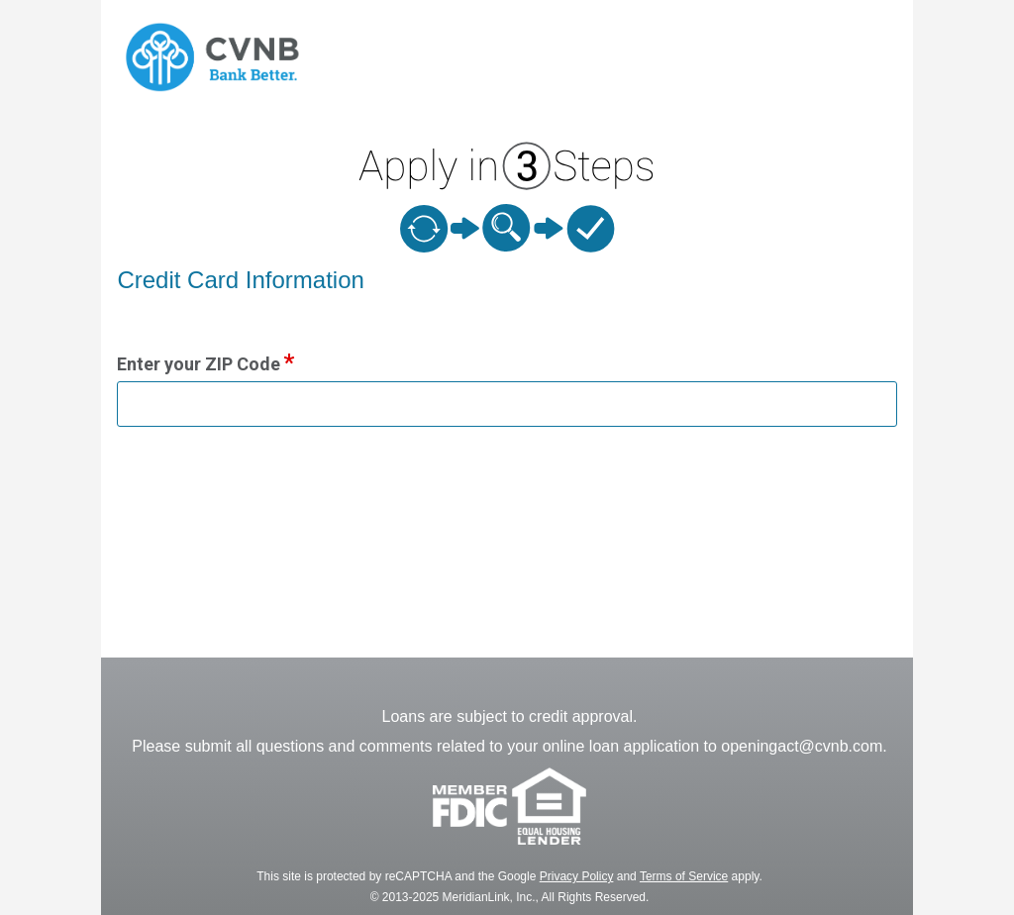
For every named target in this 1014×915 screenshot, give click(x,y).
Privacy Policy (577, 876)
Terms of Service (684, 876)
